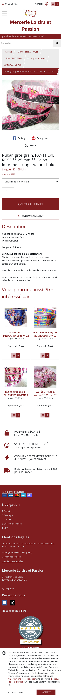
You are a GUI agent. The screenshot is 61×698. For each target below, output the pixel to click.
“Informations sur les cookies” (22, 679)
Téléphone (8, 588)
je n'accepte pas (15, 692)
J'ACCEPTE (46, 692)
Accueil (8, 51)
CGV (5, 528)
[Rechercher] (57, 43)
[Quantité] (8, 191)
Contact (38, 3)
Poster (30, 145)
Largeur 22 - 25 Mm (14, 169)
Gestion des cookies (11, 556)
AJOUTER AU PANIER (30, 204)
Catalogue (7, 515)
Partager (20, 138)
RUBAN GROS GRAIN (13, 58)
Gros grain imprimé (36, 58)
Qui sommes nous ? (12, 523)
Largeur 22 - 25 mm (12, 64)
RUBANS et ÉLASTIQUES (27, 51)
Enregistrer (40, 138)
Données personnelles (12, 561)
